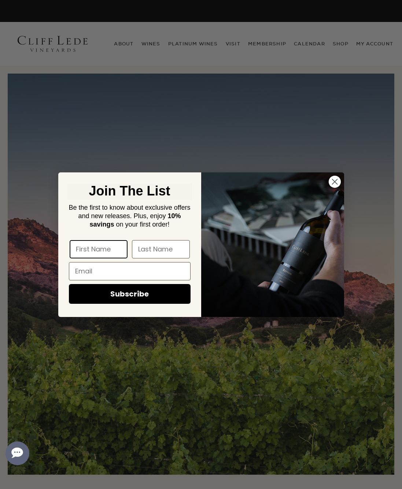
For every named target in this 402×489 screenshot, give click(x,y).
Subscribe (129, 294)
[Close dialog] (334, 181)
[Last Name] (161, 249)
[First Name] (99, 249)
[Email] (130, 271)
